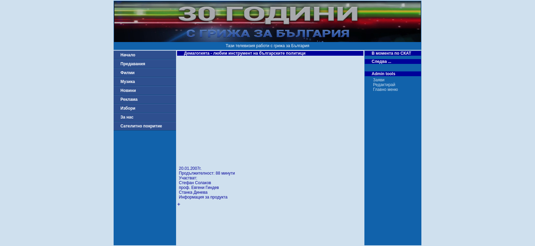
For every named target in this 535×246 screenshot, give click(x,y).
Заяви (379, 80)
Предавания (132, 64)
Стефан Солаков (195, 182)
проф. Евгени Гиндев (199, 187)
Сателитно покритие (141, 126)
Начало (127, 55)
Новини (128, 90)
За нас (126, 117)
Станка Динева (193, 192)
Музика (127, 81)
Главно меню (385, 89)
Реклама (129, 99)
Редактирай (384, 84)
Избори (127, 108)
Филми (127, 72)
